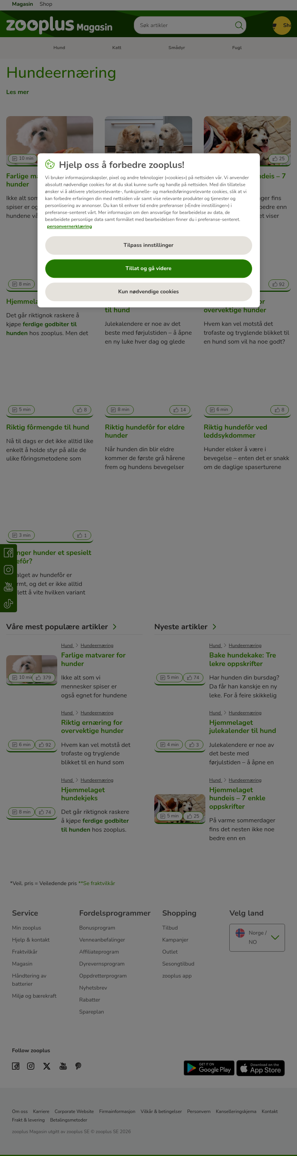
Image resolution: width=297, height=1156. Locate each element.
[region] (149, 230)
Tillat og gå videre (149, 268)
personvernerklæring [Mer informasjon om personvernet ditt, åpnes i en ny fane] (69, 226)
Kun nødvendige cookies (148, 291)
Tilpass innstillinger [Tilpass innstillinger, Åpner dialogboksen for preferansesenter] (148, 245)
